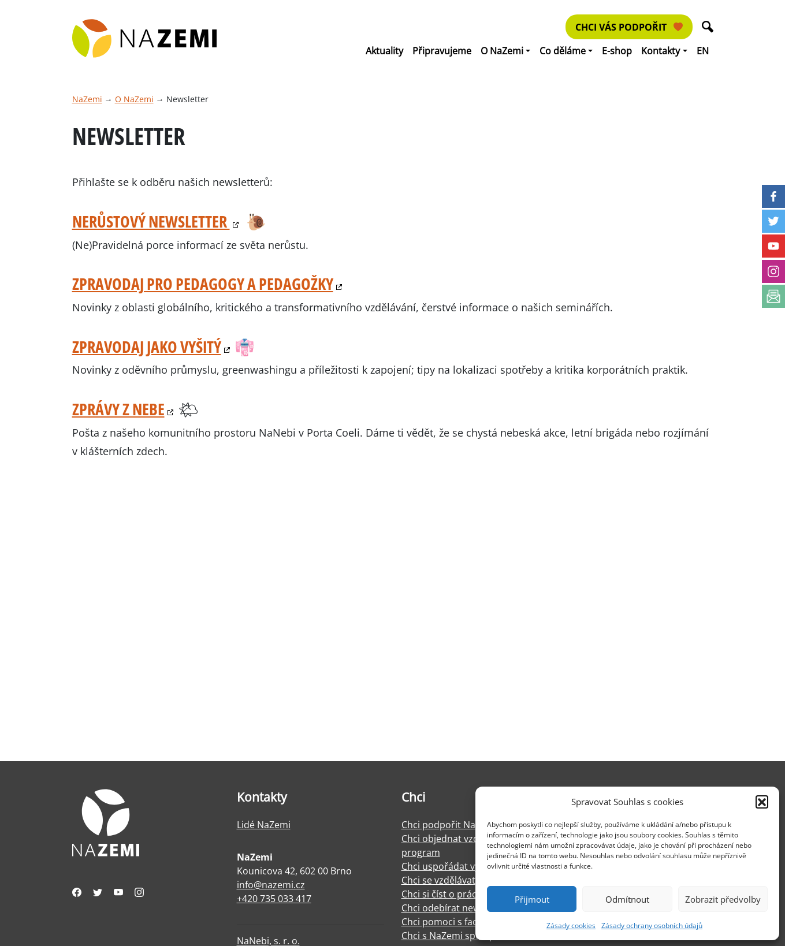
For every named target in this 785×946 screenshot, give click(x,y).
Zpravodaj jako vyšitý (146, 346)
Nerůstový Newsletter (151, 221)
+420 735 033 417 (274, 898)
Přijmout (532, 899)
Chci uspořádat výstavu (452, 866)
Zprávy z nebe (118, 409)
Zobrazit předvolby (723, 899)
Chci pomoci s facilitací (450, 921)
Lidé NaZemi (264, 824)
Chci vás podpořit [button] (629, 27)
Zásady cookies (571, 925)
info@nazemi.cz (271, 884)
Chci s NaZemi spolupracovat (464, 935)
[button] (762, 801)
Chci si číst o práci (440, 894)
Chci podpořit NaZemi (449, 824)
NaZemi (87, 99)
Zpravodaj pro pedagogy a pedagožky (202, 284)
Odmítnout (627, 899)
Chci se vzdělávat (438, 880)
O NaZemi (134, 99)
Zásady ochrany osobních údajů (651, 925)
